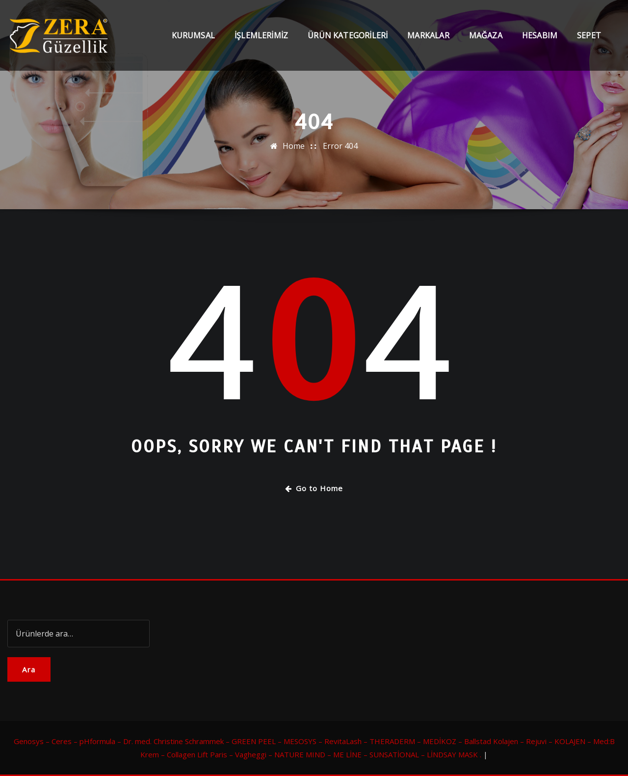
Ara (29, 669)
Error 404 (340, 145)
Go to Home (314, 488)
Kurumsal (193, 35)
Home (294, 145)
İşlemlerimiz (261, 35)
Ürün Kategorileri (348, 35)
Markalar (428, 35)
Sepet (589, 35)
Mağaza (485, 35)
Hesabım (539, 35)
